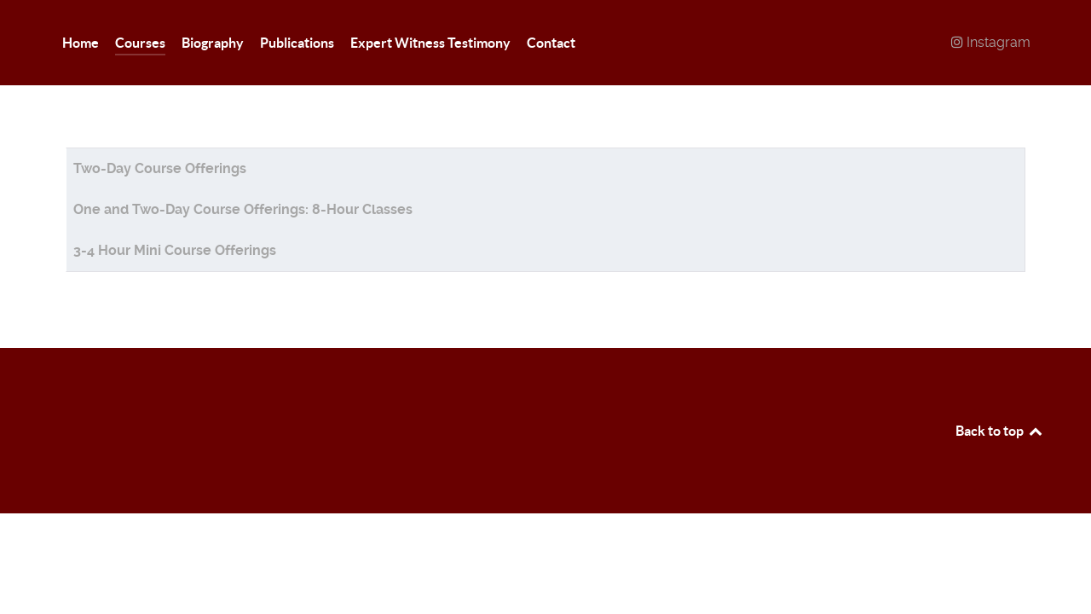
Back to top (999, 430)
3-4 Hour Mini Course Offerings (174, 250)
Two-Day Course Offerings (159, 168)
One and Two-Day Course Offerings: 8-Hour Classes (243, 209)
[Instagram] (990, 42)
